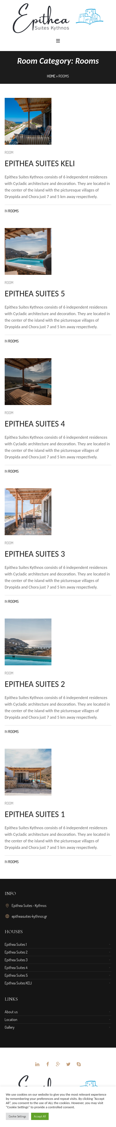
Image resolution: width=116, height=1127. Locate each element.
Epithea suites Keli (40, 163)
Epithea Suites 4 (16, 967)
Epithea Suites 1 (16, 944)
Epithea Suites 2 (16, 952)
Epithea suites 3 (35, 554)
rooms (13, 211)
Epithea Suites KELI (18, 983)
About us (11, 1011)
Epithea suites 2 (35, 684)
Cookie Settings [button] (17, 1116)
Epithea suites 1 (35, 814)
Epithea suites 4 (35, 424)
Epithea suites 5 (35, 293)
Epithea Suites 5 (16, 975)
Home (51, 76)
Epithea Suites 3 (16, 960)
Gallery (9, 1027)
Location (11, 1019)
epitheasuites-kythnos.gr (29, 916)
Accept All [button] (40, 1116)
